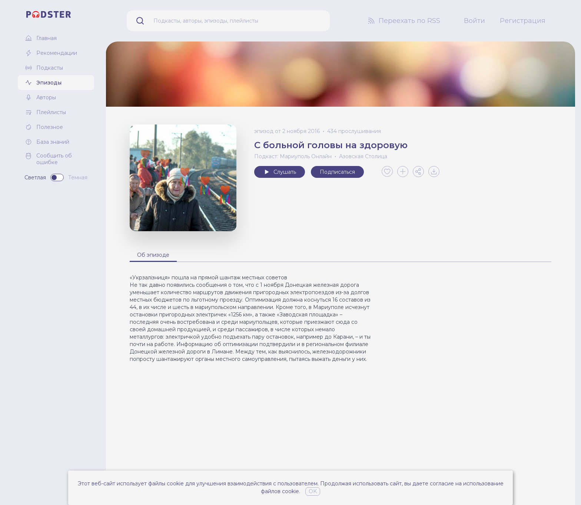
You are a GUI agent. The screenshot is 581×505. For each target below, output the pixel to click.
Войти (474, 21)
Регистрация (522, 21)
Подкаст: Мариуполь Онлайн (293, 156)
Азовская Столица (363, 156)
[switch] (57, 177)
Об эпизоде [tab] (153, 255)
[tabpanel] (340, 318)
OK (313, 491)
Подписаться (337, 172)
